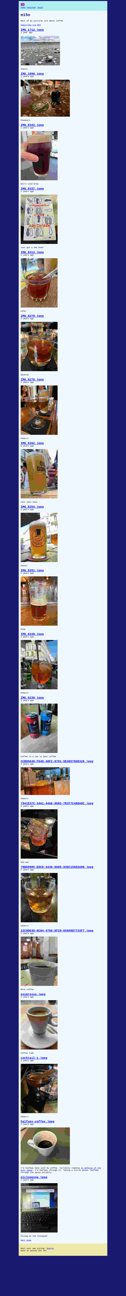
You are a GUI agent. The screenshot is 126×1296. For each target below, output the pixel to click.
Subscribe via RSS (31, 27)
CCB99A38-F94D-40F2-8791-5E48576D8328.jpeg (57, 785)
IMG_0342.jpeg (32, 131)
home (23, 8)
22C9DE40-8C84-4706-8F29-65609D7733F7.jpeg (57, 959)
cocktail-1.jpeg (34, 1090)
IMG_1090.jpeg (32, 78)
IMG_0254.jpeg (32, 523)
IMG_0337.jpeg (32, 196)
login (40, 8)
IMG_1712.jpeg (32, 32)
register (31, 8)
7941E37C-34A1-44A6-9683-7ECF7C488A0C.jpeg (57, 828)
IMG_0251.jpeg (32, 589)
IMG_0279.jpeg (32, 327)
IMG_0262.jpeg (32, 458)
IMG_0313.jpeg (32, 262)
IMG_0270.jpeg (32, 393)
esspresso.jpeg (33, 1024)
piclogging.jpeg (34, 1214)
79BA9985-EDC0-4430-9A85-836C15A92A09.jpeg (57, 894)
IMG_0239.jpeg (32, 719)
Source (50, 1287)
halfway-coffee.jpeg (37, 1155)
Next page (26, 1278)
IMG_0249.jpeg (32, 654)
